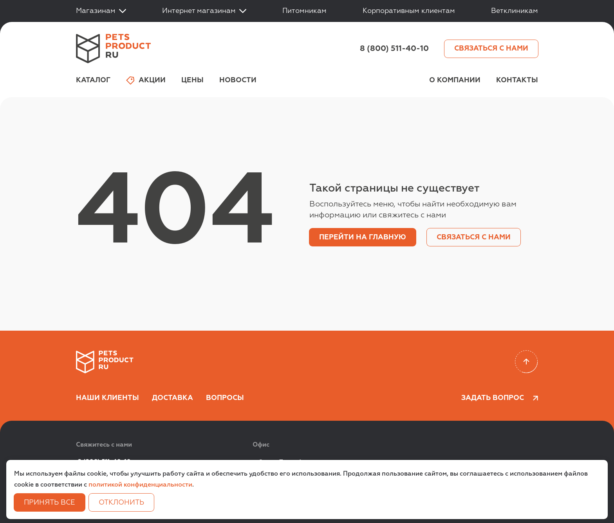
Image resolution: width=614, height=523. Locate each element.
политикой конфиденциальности (140, 485)
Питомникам (304, 10)
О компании (454, 80)
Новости (237, 80)
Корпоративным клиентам (409, 10)
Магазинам (101, 10)
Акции (146, 80)
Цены (192, 80)
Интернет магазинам (204, 10)
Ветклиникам (514, 10)
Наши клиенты (107, 398)
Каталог (93, 80)
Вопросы (225, 398)
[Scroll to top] (526, 361)
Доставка (172, 398)
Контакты (517, 80)
